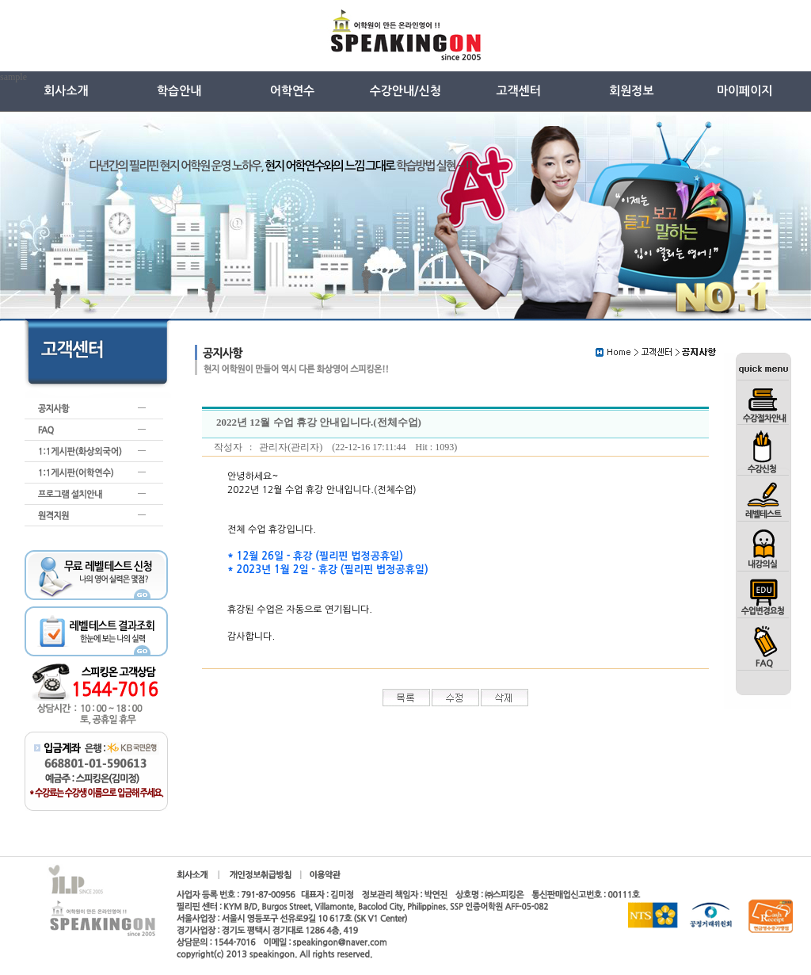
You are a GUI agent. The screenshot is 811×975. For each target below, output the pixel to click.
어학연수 (292, 91)
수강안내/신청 (405, 91)
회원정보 (631, 91)
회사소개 (66, 91)
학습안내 (179, 91)
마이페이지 (745, 91)
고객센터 (518, 91)
